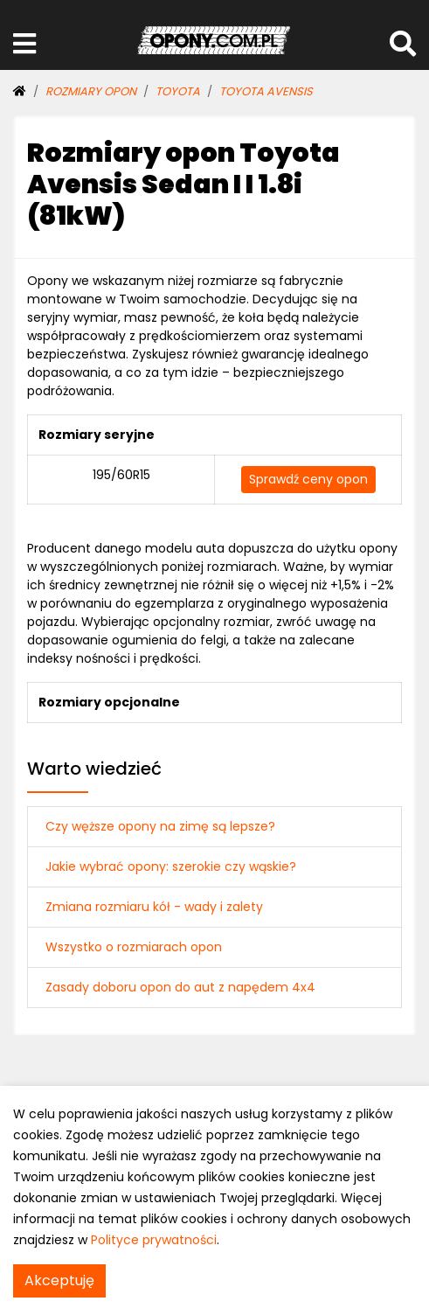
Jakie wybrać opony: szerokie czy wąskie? (170, 866)
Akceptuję (59, 1280)
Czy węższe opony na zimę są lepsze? (160, 826)
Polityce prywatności (154, 1240)
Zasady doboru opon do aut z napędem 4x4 (180, 987)
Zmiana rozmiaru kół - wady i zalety (154, 906)
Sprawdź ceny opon (308, 479)
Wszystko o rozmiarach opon (133, 947)
